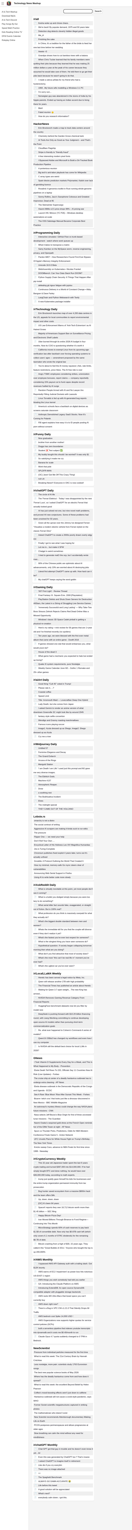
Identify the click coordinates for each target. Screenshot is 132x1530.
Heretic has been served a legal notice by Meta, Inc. (61, 977)
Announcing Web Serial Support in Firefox (53, 873)
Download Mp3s (8, 16)
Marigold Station (45, 764)
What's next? (44, 1493)
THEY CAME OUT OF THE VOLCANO (55, 809)
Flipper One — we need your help (49, 837)
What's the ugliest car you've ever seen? (56, 966)
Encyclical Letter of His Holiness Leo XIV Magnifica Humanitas (62, 845)
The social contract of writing (47, 825)
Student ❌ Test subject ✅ (50, 450)
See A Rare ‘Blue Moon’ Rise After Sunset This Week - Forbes (62, 1094)
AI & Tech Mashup (9, 12)
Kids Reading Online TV (12, 32)
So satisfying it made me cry (51, 458)
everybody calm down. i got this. (52, 1497)
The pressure (40, 833)
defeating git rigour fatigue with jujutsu (55, 285)
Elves (40, 801)
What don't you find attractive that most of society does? (63, 954)
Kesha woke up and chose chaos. (53, 23)
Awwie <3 (42, 51)
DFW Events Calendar (11, 36)
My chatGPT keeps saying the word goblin (57, 579)
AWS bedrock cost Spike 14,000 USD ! (55, 1316)
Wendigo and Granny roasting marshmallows (58, 720)
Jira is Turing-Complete (44, 849)
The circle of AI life (46, 494)
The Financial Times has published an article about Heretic (64, 986)
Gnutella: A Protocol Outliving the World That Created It (58, 861)
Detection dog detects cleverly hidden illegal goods (61, 31)
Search (98, 11)
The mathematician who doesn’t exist (50, 1413)
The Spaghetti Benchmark (50, 1477)
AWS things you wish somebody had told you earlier (61, 1280)
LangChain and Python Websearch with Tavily (58, 297)
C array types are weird (48, 176)
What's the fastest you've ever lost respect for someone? (63, 937)
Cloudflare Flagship (47, 148)
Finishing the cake (46, 39)
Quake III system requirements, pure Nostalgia (59, 664)
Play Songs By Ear (10, 24)
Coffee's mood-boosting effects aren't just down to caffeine (60, 1393)
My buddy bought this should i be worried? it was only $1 (63, 454)
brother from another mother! (51, 442)
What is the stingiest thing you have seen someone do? (63, 941)
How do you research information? (53, 116)
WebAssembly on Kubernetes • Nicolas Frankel (59, 269)
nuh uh (41, 479)
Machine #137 (44, 780)
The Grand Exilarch (47, 756)
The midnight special (47, 805)
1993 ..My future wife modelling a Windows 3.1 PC (61, 88)
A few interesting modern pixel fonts (54, 156)
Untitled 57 (43, 748)
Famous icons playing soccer (51, 724)
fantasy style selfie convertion (51, 716)
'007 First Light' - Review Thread (52, 591)
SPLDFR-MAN (45, 471)
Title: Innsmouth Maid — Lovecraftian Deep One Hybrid (63, 700)
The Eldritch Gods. (46, 776)
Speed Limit (43, 696)
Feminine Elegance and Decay (52, 752)
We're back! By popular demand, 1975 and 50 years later (63, 27)
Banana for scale (46, 462)
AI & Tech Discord (9, 20)
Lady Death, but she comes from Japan (56, 704)
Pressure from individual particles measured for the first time (61, 1352)
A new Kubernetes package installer (54, 301)
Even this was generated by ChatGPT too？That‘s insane (64, 1457)
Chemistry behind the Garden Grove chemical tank (61, 136)
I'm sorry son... (45, 92)
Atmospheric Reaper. (47, 785)
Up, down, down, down (48, 1199)
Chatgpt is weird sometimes (50, 551)
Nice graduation (45, 438)
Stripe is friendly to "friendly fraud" (53, 152)
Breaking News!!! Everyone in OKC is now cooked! (61, 483)
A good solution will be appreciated (54, 1489)
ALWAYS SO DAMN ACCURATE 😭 (54, 1481)
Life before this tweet (47, 1485)
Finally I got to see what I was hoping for (56, 543)
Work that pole (44, 467)
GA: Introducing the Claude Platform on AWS (58, 1284)
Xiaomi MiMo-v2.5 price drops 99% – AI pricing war (61, 209)
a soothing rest (45, 793)
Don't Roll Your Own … (44, 841)
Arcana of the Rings (47, 760)
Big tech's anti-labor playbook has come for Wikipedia (62, 172)
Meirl (40, 108)
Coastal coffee (44, 692)
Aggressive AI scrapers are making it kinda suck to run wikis (61, 829)
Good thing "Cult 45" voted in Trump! (54, 684)
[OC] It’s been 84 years (48, 1203)
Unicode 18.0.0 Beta (47, 265)
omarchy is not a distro (44, 820)
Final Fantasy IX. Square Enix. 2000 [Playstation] (60, 595)
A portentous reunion (47, 168)
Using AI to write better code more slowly (52, 877)
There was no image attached (51, 1469)
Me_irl (41, 35)
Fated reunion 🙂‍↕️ (46, 112)
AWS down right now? (48, 1304)
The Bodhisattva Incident (49, 797)
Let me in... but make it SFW (51, 547)
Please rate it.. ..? (46, 688)
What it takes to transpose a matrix (54, 245)
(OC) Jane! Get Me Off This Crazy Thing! (56, 475)
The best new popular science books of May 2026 (56, 1372)
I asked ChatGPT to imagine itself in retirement (59, 1461)
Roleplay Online (8, 40)
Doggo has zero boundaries (50, 446)
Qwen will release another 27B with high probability (61, 982)
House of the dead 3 (47, 652)
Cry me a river (44, 736)
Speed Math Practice (11, 28)
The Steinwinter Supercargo (50, 205)
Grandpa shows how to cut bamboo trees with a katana (63, 55)
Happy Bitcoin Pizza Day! (49, 1215)
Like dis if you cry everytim (50, 1465)
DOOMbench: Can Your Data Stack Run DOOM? (60, 273)
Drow (40, 789)
